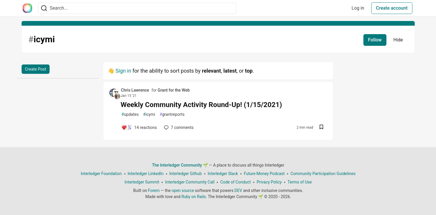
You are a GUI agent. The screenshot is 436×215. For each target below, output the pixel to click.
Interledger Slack (222, 173)
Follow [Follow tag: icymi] (375, 40)
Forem (154, 190)
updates (130, 114)
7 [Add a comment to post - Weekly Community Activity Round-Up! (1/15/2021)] (178, 127)
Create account (392, 8)
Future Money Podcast (264, 173)
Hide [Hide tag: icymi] (398, 40)
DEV (238, 190)
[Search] (44, 8)
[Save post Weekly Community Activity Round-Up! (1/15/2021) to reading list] (321, 127)
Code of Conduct (235, 182)
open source (182, 190)
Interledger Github (185, 173)
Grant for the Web (174, 90)
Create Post (35, 69)
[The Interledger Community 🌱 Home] (27, 8)
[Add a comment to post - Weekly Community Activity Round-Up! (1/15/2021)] (139, 127)
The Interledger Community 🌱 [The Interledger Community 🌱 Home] (180, 165)
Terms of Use (300, 182)
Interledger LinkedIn (145, 173)
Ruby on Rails (193, 196)
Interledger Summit (142, 182)
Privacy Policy (268, 182)
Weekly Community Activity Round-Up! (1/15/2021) (201, 105)
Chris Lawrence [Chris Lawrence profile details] (135, 90)
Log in (358, 8)
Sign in (123, 71)
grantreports (172, 114)
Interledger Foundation (101, 173)
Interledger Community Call (189, 182)
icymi (149, 114)
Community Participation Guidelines (323, 173)
